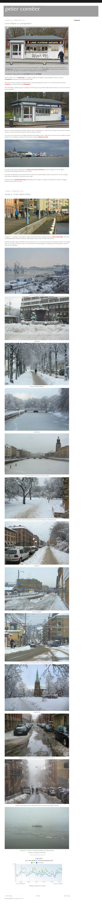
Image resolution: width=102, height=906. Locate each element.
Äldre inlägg (67, 896)
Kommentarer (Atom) (18, 898)
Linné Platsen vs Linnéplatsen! (18, 23)
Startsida (38, 896)
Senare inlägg (8, 896)
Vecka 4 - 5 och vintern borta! (18, 194)
